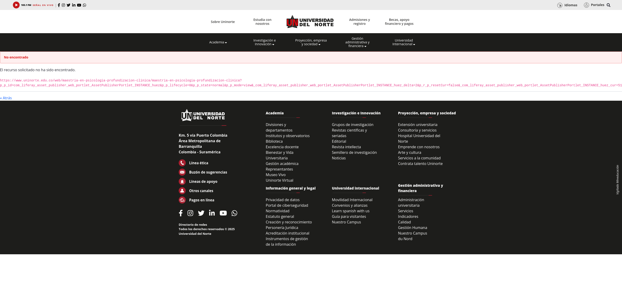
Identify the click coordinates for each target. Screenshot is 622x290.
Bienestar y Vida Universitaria (280, 155)
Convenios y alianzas (350, 205)
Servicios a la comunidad (419, 158)
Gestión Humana (412, 227)
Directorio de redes (193, 224)
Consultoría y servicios (417, 130)
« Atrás (6, 97)
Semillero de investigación (354, 152)
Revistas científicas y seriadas (349, 133)
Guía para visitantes (349, 216)
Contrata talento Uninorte (420, 163)
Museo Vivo (276, 174)
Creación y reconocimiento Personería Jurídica (289, 224)
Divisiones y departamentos (279, 127)
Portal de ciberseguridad (287, 205)
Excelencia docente (282, 146)
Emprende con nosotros (419, 146)
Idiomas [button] (567, 5)
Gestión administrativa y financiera (357, 42)
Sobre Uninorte (223, 21)
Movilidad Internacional (352, 199)
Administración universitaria (411, 202)
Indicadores (408, 216)
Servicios (405, 210)
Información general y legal (291, 188)
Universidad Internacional (403, 42)
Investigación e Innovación (264, 42)
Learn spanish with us (350, 210)
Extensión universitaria (417, 124)
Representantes (279, 169)
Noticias (339, 158)
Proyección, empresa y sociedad (311, 42)
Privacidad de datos (283, 199)
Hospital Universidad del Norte (419, 138)
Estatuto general (280, 216)
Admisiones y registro (359, 21)
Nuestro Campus (346, 222)
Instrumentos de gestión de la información (287, 241)
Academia (218, 42)
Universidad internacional (355, 188)
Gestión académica (282, 163)
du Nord (405, 238)
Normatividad (277, 210)
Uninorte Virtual (279, 180)
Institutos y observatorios (288, 135)
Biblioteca (274, 141)
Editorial (339, 141)
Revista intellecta (346, 146)
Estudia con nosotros (262, 21)
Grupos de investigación (352, 124)
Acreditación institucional (287, 233)
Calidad (404, 222)
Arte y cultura (409, 152)
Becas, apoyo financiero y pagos (399, 21)
